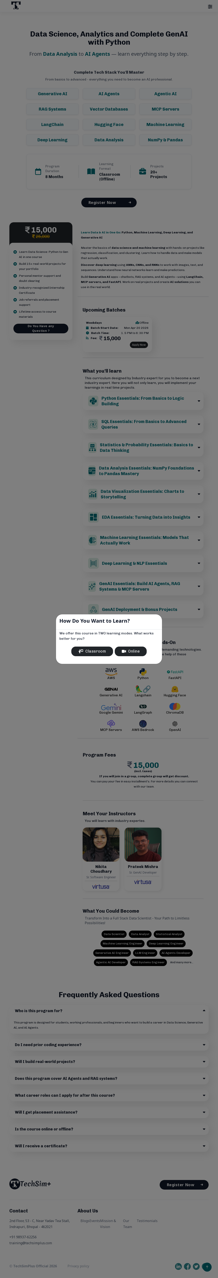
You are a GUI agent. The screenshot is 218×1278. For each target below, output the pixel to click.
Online (131, 651)
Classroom (92, 651)
